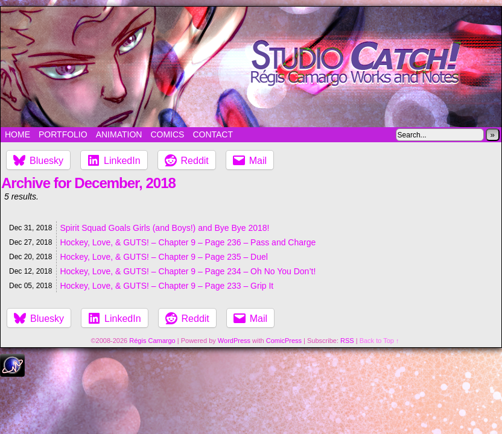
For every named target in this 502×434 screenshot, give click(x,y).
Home (17, 134)
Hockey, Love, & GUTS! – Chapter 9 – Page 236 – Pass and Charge (188, 242)
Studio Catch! (251, 67)
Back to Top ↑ (379, 340)
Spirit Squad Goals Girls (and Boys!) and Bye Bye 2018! (164, 228)
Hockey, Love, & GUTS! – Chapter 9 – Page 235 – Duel (163, 257)
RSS (347, 340)
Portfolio (63, 134)
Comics (167, 134)
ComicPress (284, 340)
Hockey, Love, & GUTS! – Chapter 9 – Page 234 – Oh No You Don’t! (188, 271)
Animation (119, 134)
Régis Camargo (152, 340)
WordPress (234, 340)
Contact (212, 134)
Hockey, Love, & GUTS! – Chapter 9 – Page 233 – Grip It (166, 286)
